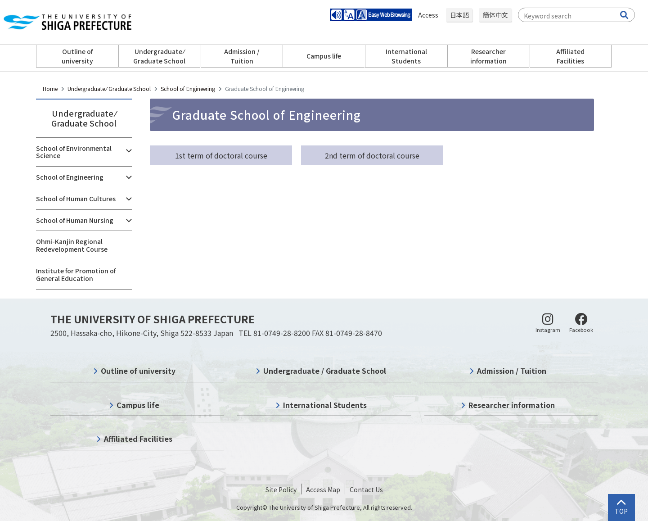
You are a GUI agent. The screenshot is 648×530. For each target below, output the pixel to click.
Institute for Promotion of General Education (76, 274)
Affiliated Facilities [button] (570, 56)
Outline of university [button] (77, 56)
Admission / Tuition (511, 370)
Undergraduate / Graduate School (324, 370)
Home (50, 88)
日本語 (459, 14)
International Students (325, 404)
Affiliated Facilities (138, 438)
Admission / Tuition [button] (241, 56)
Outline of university (138, 370)
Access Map (323, 489)
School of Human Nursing (74, 220)
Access (429, 14)
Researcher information (511, 404)
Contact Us (366, 489)
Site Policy (281, 489)
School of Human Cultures (76, 198)
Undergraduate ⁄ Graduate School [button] (159, 56)
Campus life (138, 404)
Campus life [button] (323, 55)
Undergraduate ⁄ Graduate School (109, 88)
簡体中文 (495, 14)
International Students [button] (406, 56)
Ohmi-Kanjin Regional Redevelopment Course (72, 245)
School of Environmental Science (74, 152)
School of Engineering (188, 88)
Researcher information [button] (488, 56)
